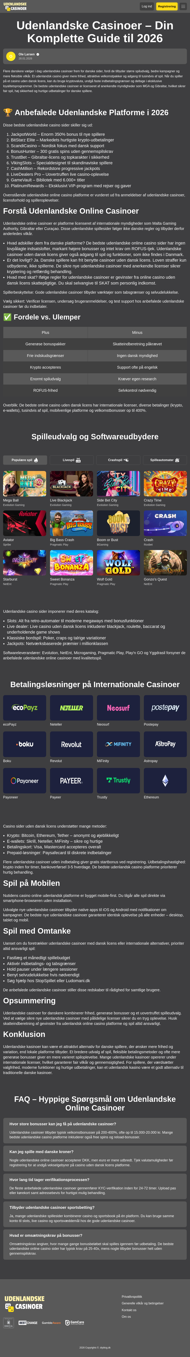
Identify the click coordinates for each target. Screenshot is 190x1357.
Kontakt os (129, 1310)
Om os (126, 1316)
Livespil (72, 460)
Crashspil (118, 460)
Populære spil (25, 460)
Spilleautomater (165, 460)
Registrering (167, 6)
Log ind (147, 6)
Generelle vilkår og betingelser (143, 1303)
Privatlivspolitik (132, 1296)
